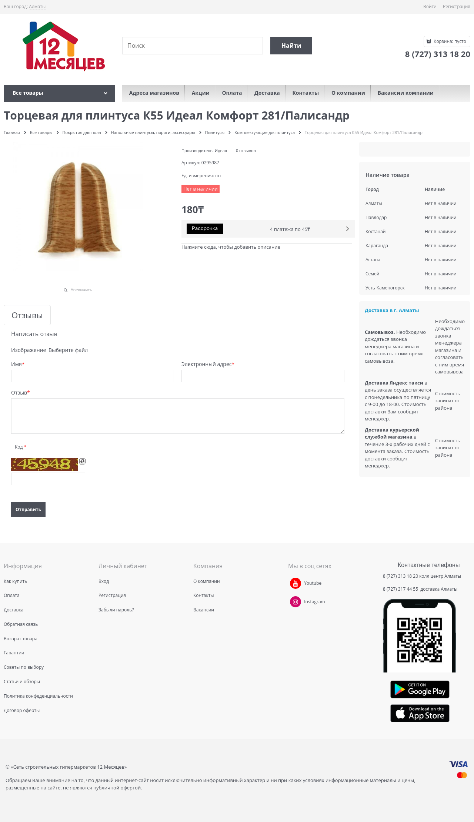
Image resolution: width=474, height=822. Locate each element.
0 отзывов (246, 150)
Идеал (221, 150)
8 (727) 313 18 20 (400, 576)
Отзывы (27, 315)
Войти (430, 6)
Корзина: (449, 41)
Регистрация (456, 6)
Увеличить (81, 289)
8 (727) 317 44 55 (401, 589)
